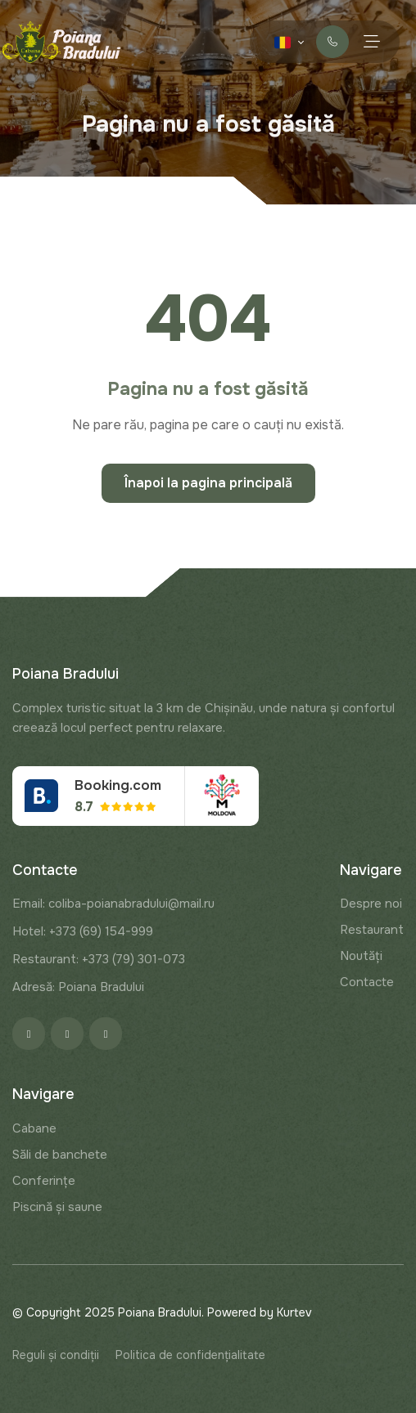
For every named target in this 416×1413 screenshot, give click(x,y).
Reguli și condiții (55, 1355)
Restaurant (372, 930)
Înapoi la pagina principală (208, 482)
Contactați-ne (333, 42)
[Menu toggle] (371, 41)
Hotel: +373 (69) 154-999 (82, 931)
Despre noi (371, 903)
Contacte (367, 982)
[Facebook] (28, 1033)
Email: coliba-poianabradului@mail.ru (113, 903)
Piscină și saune (57, 1207)
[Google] (105, 1033)
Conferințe (43, 1181)
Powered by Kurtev (259, 1312)
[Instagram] (67, 1033)
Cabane (34, 1128)
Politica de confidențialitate (190, 1355)
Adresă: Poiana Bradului (78, 987)
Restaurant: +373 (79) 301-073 (98, 959)
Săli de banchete (59, 1154)
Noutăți (361, 956)
